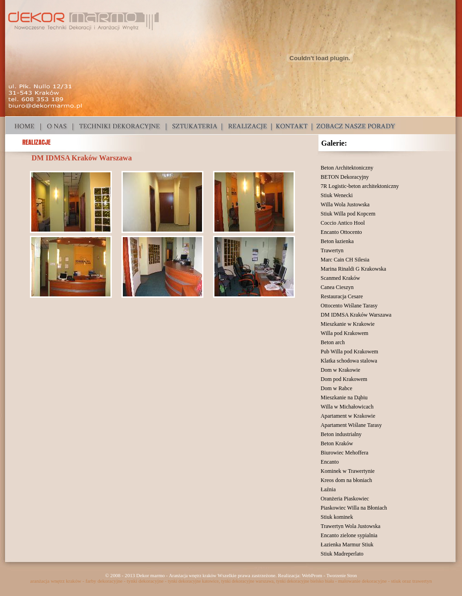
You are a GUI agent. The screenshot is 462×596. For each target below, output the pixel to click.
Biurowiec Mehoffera (344, 452)
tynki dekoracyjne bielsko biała (305, 581)
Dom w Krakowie (340, 370)
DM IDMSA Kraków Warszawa (356, 315)
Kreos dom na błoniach (346, 480)
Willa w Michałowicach (347, 406)
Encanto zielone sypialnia (349, 535)
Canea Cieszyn (337, 287)
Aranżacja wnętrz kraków (192, 575)
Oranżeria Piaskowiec (345, 498)
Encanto (330, 462)
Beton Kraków (337, 443)
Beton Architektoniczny (347, 168)
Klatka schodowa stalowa (349, 361)
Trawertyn (332, 250)
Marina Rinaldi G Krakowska (353, 269)
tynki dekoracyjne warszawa (247, 581)
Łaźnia (328, 489)
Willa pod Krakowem (345, 333)
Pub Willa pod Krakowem (349, 351)
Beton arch (333, 342)
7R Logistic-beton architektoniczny (360, 186)
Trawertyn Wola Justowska (351, 526)
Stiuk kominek (337, 517)
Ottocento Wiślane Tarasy (349, 305)
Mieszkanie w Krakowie (348, 324)
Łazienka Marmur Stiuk (347, 544)
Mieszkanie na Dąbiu (344, 397)
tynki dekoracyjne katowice (193, 581)
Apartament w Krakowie (348, 416)
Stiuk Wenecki (337, 195)
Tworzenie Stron (341, 575)
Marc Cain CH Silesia (345, 259)
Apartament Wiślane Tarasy (351, 425)
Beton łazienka (337, 241)
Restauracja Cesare (342, 296)
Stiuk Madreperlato (342, 554)
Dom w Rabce (336, 388)
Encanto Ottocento (341, 232)
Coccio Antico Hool (343, 223)
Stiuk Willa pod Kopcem (348, 213)
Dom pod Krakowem (344, 379)
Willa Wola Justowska (345, 204)
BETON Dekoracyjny (345, 177)
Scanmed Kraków (340, 278)
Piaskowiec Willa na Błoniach (354, 508)
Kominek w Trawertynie (348, 471)
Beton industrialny (341, 434)
